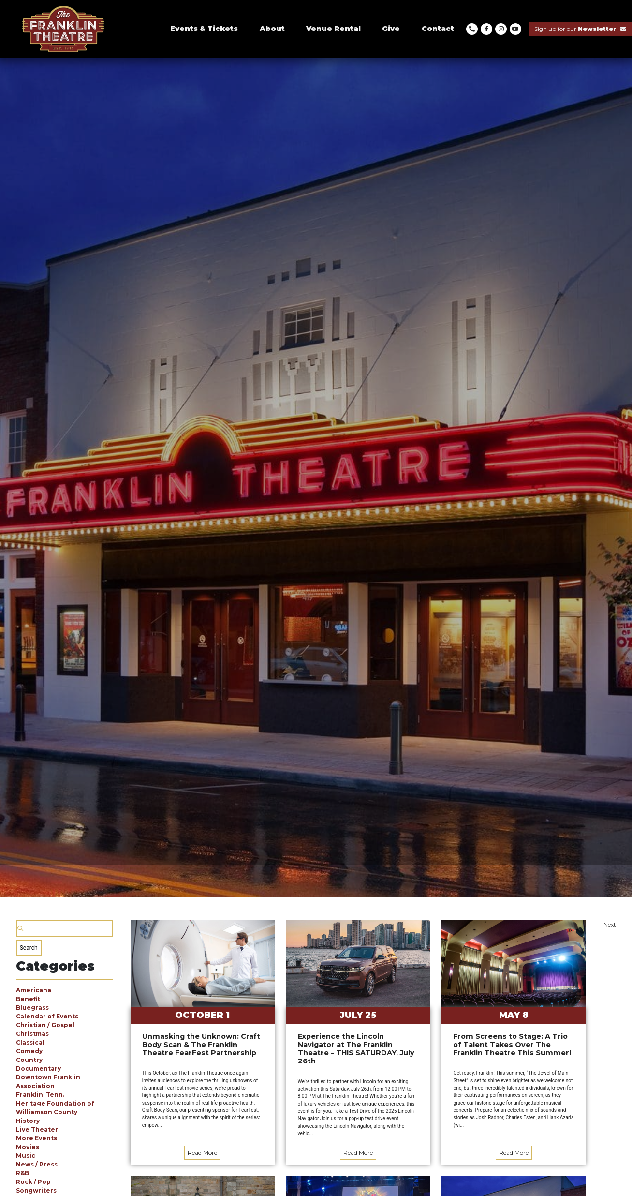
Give (391, 28)
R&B (22, 1173)
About (272, 28)
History (28, 1120)
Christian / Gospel (45, 1025)
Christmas (32, 1033)
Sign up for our (580, 28)
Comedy (29, 1051)
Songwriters (36, 1190)
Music (25, 1155)
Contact (438, 28)
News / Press (37, 1164)
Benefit (28, 998)
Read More (202, 1152)
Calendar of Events (47, 1016)
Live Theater (37, 1129)
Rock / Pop (33, 1181)
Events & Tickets (204, 28)
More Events (36, 1138)
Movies (27, 1147)
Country (29, 1059)
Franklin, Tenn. (40, 1094)
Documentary (38, 1068)
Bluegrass (32, 1007)
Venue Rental (333, 28)
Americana (33, 990)
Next (609, 924)
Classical (30, 1042)
